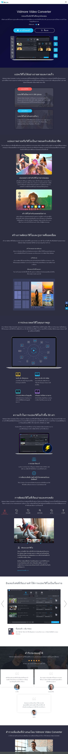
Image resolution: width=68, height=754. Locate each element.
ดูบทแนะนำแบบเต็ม (22, 570)
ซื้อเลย (44, 30)
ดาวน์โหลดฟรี (23, 30)
